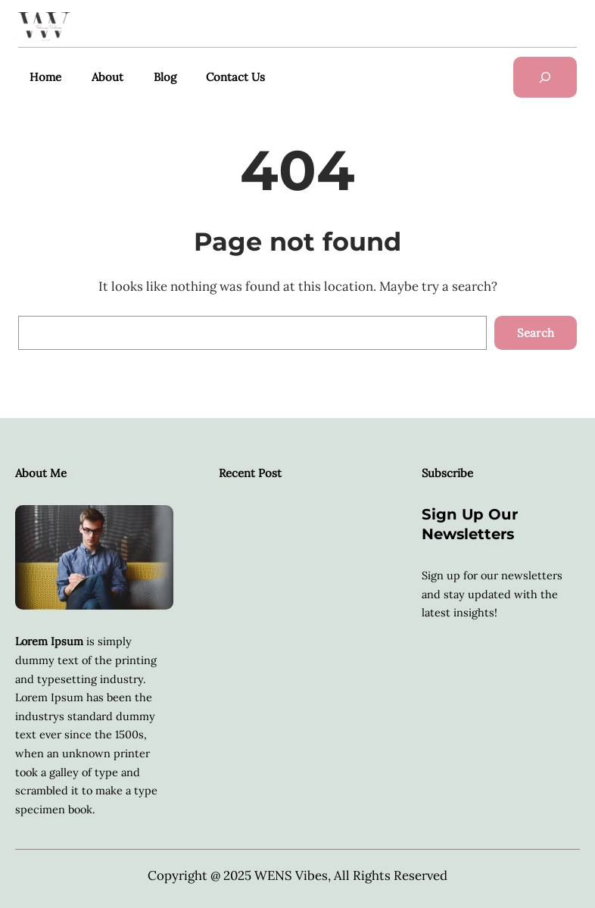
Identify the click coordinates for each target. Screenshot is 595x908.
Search (535, 333)
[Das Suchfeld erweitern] (545, 77)
